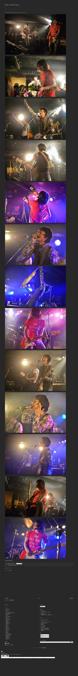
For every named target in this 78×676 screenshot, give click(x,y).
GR (6, 615)
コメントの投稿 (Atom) (10, 600)
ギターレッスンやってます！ (45, 612)
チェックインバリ (44, 620)
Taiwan (7, 623)
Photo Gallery (43, 611)
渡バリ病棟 (43, 626)
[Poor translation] (7, 656)
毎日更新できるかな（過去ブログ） (47, 614)
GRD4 (7, 632)
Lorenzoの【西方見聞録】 (45, 629)
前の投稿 (71, 598)
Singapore (7, 622)
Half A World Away (12, 5)
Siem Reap (7, 616)
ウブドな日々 (43, 625)
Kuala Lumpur (8, 635)
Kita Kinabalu (8, 633)
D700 (7, 626)
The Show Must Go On (9, 612)
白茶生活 (42, 624)
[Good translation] (3, 656)
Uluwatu (7, 636)
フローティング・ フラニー (45, 621)
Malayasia (7, 628)
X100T (7, 631)
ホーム (39, 598)
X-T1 (6, 611)
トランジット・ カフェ (44, 619)
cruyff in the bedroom (8, 560)
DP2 (6, 625)
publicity (7, 638)
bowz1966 (8, 643)
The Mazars (43, 613)
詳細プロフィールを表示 (9, 644)
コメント (42, 636)
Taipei (7, 621)
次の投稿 (6, 598)
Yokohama (7, 637)
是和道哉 (42, 630)
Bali (6, 617)
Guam (7, 627)
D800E (7, 620)
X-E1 (6, 630)
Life (6, 610)
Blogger (44, 647)
